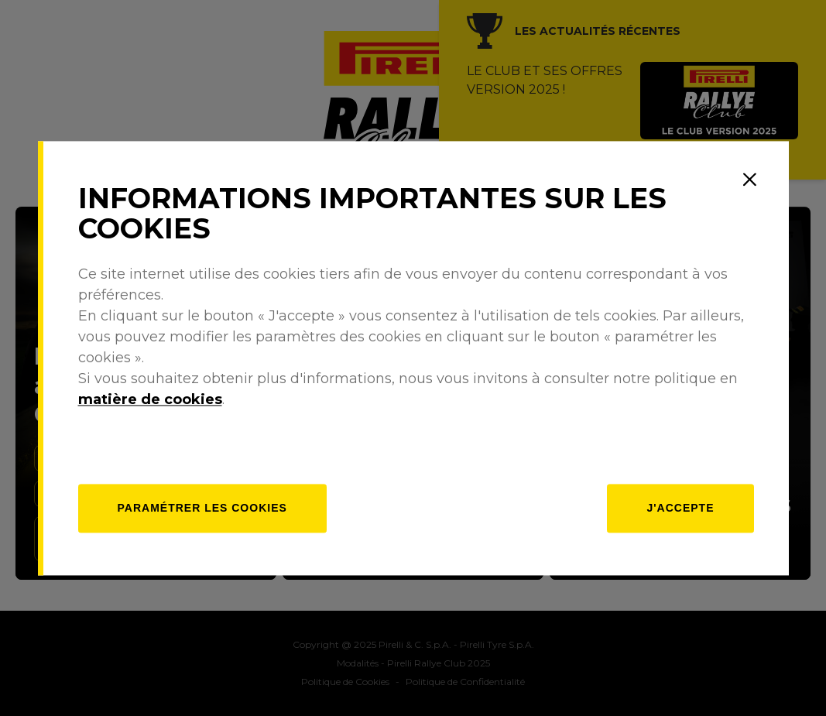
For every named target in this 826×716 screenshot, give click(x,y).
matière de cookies (150, 399)
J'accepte (680, 508)
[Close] (750, 179)
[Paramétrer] (202, 508)
